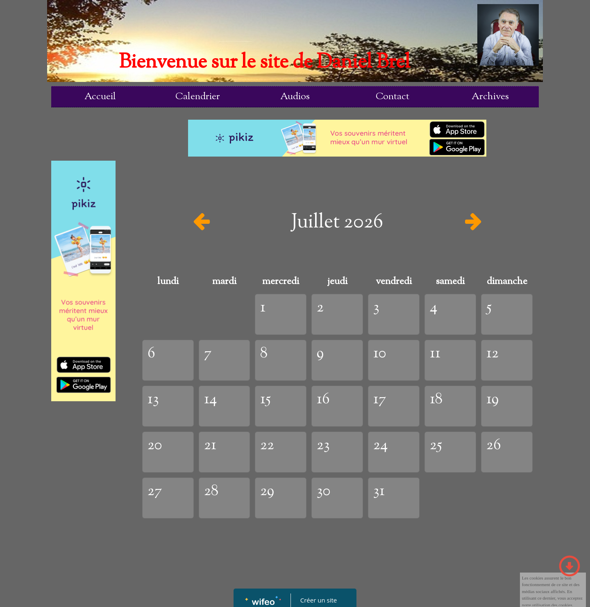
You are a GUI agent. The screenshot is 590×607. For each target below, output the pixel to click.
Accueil (100, 97)
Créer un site (318, 600)
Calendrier (197, 97)
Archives (490, 97)
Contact (392, 97)
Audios (295, 97)
